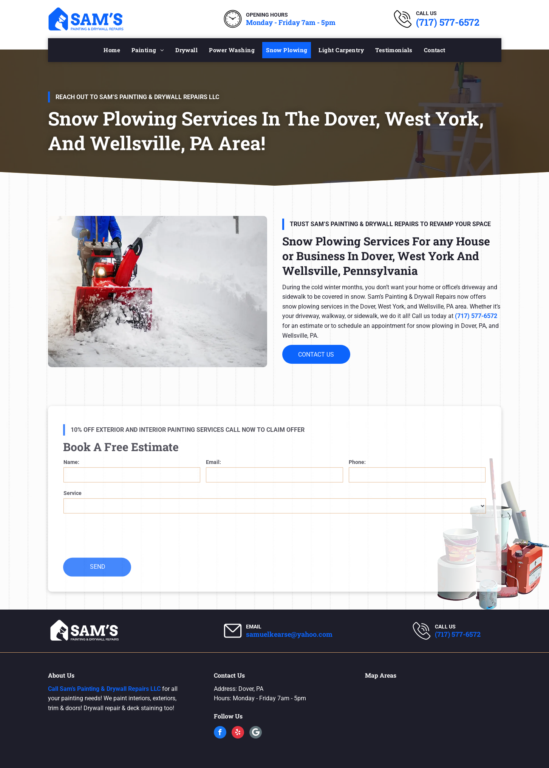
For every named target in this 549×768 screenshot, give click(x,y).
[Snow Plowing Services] (157, 291)
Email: (213, 476)
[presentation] (120, 548)
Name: (71, 476)
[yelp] (238, 733)
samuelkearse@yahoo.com (289, 634)
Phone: (357, 476)
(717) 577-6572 (447, 22)
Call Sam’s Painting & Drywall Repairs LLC (104, 688)
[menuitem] (112, 50)
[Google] (255, 733)
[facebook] (220, 733)
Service (72, 507)
